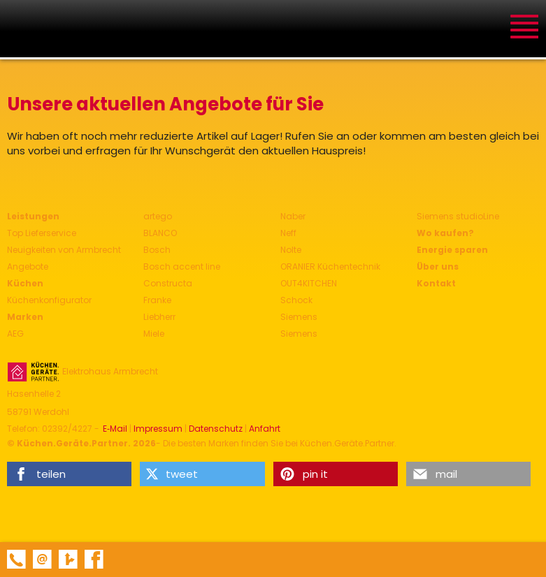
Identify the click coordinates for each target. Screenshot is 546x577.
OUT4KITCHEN (308, 283)
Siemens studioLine (458, 216)
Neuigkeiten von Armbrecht (64, 250)
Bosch (157, 250)
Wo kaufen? (445, 233)
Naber (293, 216)
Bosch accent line (181, 266)
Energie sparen (452, 250)
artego (157, 216)
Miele (153, 333)
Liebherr (159, 317)
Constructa (167, 283)
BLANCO (160, 233)
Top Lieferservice (41, 233)
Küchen (25, 283)
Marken (25, 317)
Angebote (27, 266)
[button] (69, 474)
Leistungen (33, 216)
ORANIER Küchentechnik (330, 266)
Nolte (290, 250)
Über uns (438, 266)
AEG (15, 333)
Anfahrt (264, 429)
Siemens (298, 317)
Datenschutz (216, 429)
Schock (296, 300)
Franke (157, 300)
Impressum (158, 429)
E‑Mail (115, 429)
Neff (288, 233)
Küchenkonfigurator (49, 300)
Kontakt (436, 283)
